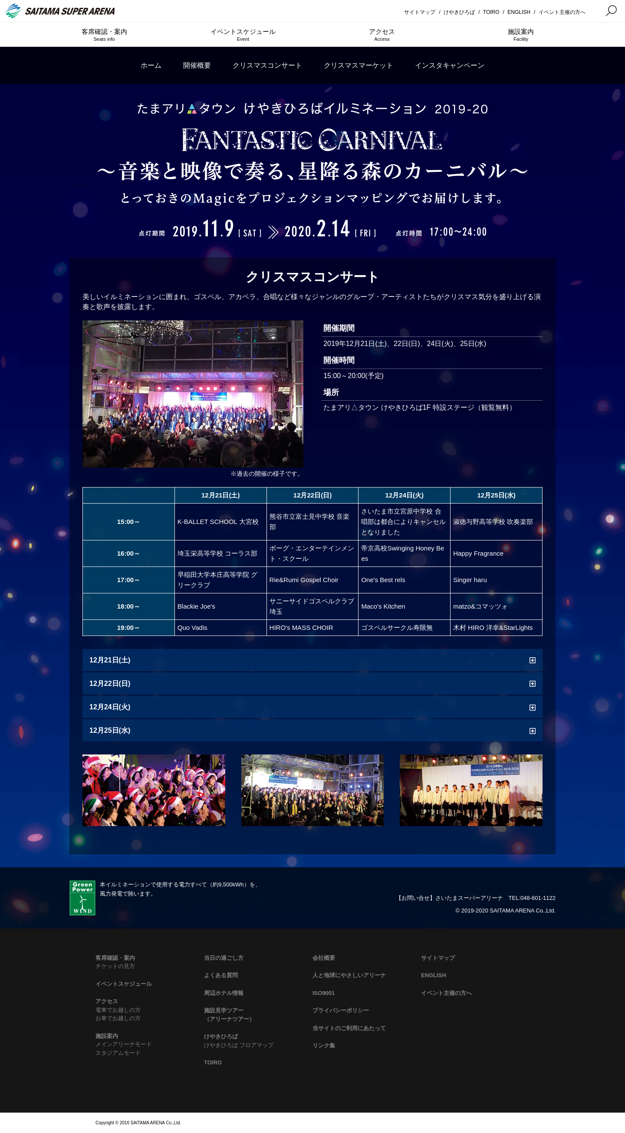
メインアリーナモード (123, 1044)
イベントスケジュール (243, 35)
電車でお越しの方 (118, 1010)
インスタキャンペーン (449, 65)
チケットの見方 (115, 966)
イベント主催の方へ (562, 12)
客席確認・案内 (104, 35)
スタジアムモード (118, 1053)
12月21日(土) (109, 660)
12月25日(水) (109, 730)
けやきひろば (459, 12)
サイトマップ (419, 12)
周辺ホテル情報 (223, 993)
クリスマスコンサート (267, 65)
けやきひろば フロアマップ (238, 1045)
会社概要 (323, 958)
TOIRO (491, 12)
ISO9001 (323, 993)
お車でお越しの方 (118, 1018)
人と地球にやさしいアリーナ (349, 975)
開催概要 (197, 65)
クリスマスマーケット (358, 65)
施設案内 (521, 35)
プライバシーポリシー (340, 1010)
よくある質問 (221, 975)
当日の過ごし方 (223, 958)
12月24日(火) (109, 707)
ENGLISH (518, 12)
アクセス (382, 35)
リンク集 (323, 1045)
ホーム (151, 65)
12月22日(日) (109, 683)
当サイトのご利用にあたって (349, 1028)
